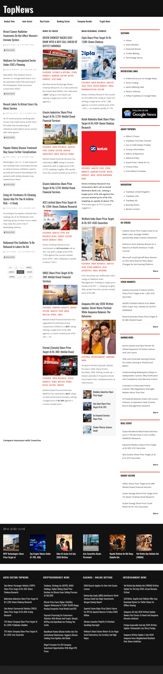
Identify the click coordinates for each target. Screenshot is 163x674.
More (155, 271)
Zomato (60, 385)
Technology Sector (134, 57)
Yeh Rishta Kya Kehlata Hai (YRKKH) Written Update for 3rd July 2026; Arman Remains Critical (141, 597)
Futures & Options (61, 72)
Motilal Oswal (67, 154)
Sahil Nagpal (11, 251)
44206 (11, 276)
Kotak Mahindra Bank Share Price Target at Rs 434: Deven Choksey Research (98, 123)
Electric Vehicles (133, 91)
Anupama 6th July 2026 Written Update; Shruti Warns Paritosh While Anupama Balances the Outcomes (97, 310)
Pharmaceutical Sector (93, 89)
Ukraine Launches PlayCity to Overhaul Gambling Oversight (99, 631)
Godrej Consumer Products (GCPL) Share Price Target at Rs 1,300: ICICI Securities (138, 293)
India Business (59, 147)
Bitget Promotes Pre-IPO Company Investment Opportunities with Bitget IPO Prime (60, 656)
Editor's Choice (132, 136)
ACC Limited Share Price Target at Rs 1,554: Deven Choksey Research (60, 204)
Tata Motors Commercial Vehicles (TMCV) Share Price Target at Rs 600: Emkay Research (20, 620)
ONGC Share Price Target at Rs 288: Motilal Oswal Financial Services (58, 277)
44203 (11, 272)
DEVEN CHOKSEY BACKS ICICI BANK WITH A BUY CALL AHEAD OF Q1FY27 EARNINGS (60, 42)
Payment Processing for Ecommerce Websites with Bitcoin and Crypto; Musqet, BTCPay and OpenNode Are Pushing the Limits (61, 628)
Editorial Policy (132, 158)
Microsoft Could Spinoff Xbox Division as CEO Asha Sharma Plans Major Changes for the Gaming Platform (139, 261)
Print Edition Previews (136, 171)
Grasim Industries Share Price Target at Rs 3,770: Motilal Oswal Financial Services (59, 116)
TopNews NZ (132, 200)
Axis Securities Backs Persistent (92, 563)
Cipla (89, 86)
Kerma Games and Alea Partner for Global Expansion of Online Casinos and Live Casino (138, 349)
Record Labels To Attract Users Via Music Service (20, 106)
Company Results (84, 21)
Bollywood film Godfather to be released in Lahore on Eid (19, 245)
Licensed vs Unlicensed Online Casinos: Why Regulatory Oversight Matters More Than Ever (138, 389)
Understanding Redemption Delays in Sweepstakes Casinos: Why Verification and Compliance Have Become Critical (140, 376)
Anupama (110, 357)
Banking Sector (63, 21)
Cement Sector (55, 150)
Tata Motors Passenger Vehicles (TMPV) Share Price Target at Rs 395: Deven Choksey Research (19, 597)
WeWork (103, 270)
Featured (47, 72)
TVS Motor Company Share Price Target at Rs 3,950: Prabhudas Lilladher (20, 631)
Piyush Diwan (11, 208)
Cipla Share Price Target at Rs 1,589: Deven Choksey (96, 40)
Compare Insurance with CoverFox (22, 440)
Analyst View (9, 21)
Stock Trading (132, 82)
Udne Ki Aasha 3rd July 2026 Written (66, 563)
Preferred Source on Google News (141, 78)
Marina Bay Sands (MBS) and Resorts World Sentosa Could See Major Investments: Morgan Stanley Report (101, 607)
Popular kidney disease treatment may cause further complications (20, 150)
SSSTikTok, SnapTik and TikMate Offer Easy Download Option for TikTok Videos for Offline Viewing (140, 610)
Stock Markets (94, 267)
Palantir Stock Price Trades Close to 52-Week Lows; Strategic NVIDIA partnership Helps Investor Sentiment (140, 234)
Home (128, 40)
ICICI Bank (56, 79)
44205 (29, 272)
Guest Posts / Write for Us (137, 162)
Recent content (133, 209)
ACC (68, 232)
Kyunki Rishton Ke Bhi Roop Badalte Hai (121, 563)
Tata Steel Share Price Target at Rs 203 (101, 405)
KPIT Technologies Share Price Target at (13, 563)
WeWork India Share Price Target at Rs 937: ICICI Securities (98, 221)
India (56, 154)
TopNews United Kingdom (138, 191)
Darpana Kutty (11, 113)
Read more (10, 50)
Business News (50, 236)
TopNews (18, 9)
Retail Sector (49, 385)
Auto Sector (27, 21)
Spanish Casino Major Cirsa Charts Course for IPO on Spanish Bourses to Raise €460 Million (101, 620)
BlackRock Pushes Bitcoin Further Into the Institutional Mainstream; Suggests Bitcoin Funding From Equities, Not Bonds (61, 643)
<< (10, 267)
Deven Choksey (50, 239)
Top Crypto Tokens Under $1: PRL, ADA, (40, 563)
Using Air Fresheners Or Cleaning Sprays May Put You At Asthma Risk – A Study (19, 199)
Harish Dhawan (12, 69)
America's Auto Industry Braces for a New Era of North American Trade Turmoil (139, 247)
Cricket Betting (132, 53)
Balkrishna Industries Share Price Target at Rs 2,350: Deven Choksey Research (21, 608)
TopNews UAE (132, 196)
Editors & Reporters (135, 153)
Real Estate (44, 21)
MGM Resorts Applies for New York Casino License (100, 595)
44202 (28, 267)
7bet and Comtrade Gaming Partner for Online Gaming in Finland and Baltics (138, 362)
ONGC (60, 314)
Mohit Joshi (10, 44)
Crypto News (105, 21)
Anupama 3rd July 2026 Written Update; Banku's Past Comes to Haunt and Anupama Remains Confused (141, 623)
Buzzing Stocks (132, 204)
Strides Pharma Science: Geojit (102, 429)
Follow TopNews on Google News (141, 95)
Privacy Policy (132, 166)
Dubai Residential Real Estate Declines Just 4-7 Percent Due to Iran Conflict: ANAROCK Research (139, 435)
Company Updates (60, 307)
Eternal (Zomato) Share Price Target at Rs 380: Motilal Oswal (58, 350)
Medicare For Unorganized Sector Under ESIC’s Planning (19, 62)
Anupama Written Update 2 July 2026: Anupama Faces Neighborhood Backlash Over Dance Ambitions (139, 646)
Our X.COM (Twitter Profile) (138, 145)
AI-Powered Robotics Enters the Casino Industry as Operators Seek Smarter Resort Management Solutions (140, 402)
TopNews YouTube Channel (138, 140)
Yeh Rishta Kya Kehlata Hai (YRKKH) (147, 563)
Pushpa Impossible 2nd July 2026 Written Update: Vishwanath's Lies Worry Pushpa (140, 635)
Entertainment (98, 357)
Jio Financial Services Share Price (101, 417)
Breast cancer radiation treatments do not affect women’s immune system (20, 36)
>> (30, 276)
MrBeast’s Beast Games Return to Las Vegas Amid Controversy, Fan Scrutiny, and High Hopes (101, 643)
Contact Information (135, 149)
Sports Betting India (135, 87)
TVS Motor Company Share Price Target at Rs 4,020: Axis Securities (20, 641)
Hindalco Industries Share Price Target (103, 393)
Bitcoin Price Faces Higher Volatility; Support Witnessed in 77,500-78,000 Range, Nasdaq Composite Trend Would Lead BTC (61, 613)
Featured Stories (133, 49)
